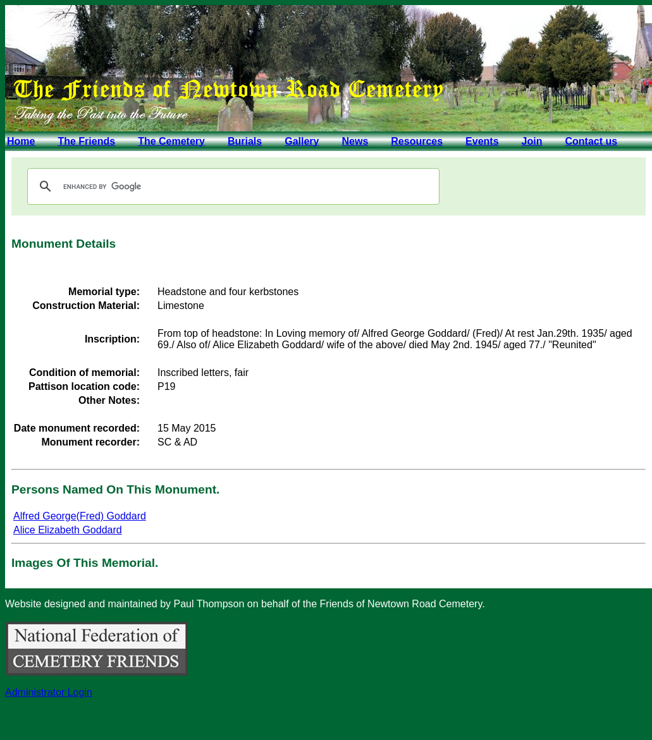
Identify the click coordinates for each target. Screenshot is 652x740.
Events (481, 141)
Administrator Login (48, 692)
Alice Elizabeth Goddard (67, 530)
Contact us (591, 141)
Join (532, 141)
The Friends (86, 141)
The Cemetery (171, 141)
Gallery (302, 141)
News (354, 141)
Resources (417, 141)
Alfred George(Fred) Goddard (79, 516)
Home (21, 141)
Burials (245, 141)
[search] (231, 186)
